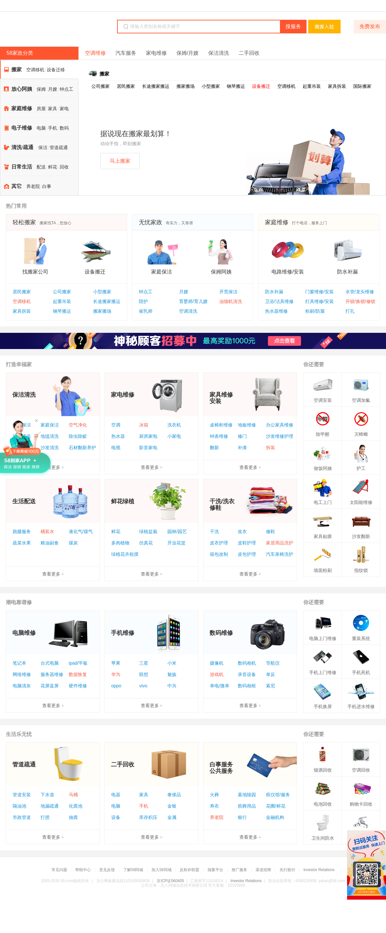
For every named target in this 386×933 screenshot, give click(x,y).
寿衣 (214, 806)
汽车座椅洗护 (279, 554)
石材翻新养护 (82, 447)
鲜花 (52, 167)
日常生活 (21, 166)
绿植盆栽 (148, 531)
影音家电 (148, 447)
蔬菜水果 (22, 542)
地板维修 (247, 424)
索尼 (270, 685)
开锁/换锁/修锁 (360, 301)
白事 (46, 186)
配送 (41, 167)
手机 (52, 128)
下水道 (47, 794)
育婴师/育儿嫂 (193, 301)
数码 (64, 128)
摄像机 (216, 663)
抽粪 (73, 817)
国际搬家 (362, 86)
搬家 (16, 69)
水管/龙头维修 (359, 291)
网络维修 (22, 674)
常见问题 (59, 870)
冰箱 (143, 424)
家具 (52, 109)
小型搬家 (211, 86)
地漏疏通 (50, 806)
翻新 (214, 447)
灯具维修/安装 (319, 301)
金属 (171, 817)
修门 (242, 436)
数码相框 (247, 685)
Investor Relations (318, 870)
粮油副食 (50, 542)
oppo (116, 685)
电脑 (41, 128)
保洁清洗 (218, 53)
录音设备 (247, 674)
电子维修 (21, 128)
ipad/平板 (78, 663)
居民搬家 (126, 86)
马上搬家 (120, 161)
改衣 (242, 531)
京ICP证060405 (170, 881)
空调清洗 (188, 311)
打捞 (45, 817)
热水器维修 (276, 311)
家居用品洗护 (279, 542)
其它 (16, 186)
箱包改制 (219, 554)
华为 (115, 674)
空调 (115, 424)
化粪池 (75, 806)
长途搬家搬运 (155, 86)
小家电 (174, 436)
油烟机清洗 (230, 301)
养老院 (33, 186)
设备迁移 (56, 70)
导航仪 (273, 663)
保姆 (41, 89)
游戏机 (216, 674)
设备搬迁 (261, 86)
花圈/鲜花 (275, 806)
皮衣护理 (219, 542)
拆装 (270, 447)
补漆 (242, 447)
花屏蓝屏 (50, 685)
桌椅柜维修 (221, 424)
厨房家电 (148, 436)
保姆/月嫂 (187, 53)
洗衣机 (174, 424)
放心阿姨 (21, 89)
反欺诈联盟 (189, 870)
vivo (143, 685)
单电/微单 (219, 685)
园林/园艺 (177, 531)
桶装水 (47, 531)
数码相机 (247, 663)
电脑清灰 (22, 685)
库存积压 (148, 817)
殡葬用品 (247, 806)
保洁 (42, 148)
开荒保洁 (228, 291)
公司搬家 (100, 86)
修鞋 (270, 531)
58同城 (46, 27)
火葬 (214, 794)
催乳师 (145, 311)
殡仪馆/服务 (278, 794)
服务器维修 (52, 674)
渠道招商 (263, 870)
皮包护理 (247, 554)
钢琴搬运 (236, 86)
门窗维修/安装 (319, 291)
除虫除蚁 (78, 436)
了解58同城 (133, 870)
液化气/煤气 (81, 531)
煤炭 (73, 542)
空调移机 (35, 70)
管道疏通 (59, 148)
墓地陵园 (247, 794)
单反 (270, 674)
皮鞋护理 (247, 542)
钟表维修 (219, 436)
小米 (171, 663)
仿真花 (146, 542)
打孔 (350, 311)
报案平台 (215, 870)
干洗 (214, 531)
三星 (143, 663)
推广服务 (239, 870)
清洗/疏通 (22, 147)
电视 (115, 447)
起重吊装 (312, 86)
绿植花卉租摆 (125, 554)
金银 (171, 806)
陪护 (143, 301)
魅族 (171, 674)
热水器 (118, 436)
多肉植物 (120, 542)
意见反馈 (107, 870)
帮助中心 (83, 870)
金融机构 (275, 817)
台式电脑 (50, 663)
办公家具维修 (279, 424)
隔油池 (19, 806)
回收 (64, 167)
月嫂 (52, 89)
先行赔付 (287, 870)
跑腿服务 (22, 531)
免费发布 (369, 26)
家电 (64, 109)
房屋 (41, 109)
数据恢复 (78, 674)
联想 (143, 674)
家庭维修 (21, 108)
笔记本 (19, 663)
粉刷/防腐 (315, 311)
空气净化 (78, 424)
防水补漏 (274, 291)
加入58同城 (161, 870)
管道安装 (22, 794)
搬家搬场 (185, 86)
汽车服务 (125, 53)
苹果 (115, 663)
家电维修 (156, 53)
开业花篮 (176, 542)
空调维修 (95, 53)
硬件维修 (78, 685)
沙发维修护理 (279, 436)
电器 (115, 794)
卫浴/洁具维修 (279, 301)
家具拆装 (337, 86)
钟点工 (66, 89)
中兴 (171, 685)
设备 (115, 817)
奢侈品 (174, 794)
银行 (242, 817)
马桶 (73, 794)
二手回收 (249, 53)
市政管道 (22, 817)
